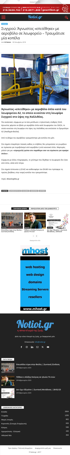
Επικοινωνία (57, 448)
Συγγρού (42, 191)
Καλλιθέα (25, 191)
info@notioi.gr (40, 342)
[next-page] (36, 236)
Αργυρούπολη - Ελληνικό (10, 431)
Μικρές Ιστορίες (7, 420)
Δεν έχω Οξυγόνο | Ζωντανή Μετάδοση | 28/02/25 (57, 230)
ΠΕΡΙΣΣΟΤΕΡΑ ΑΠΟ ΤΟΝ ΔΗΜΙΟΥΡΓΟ (44, 209)
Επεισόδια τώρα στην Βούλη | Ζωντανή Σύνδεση (11, 230)
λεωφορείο (33, 191)
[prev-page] (33, 236)
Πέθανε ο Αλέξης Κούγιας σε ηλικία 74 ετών (34, 230)
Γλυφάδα (4, 416)
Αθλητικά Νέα (6, 435)
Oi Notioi (7, 42)
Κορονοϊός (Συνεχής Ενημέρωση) (14, 424)
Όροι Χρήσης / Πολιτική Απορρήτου (20, 448)
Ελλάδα (4, 24)
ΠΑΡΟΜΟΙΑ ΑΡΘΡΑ (20, 209)
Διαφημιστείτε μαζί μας (43, 448)
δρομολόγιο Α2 (15, 191)
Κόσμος (4, 428)
